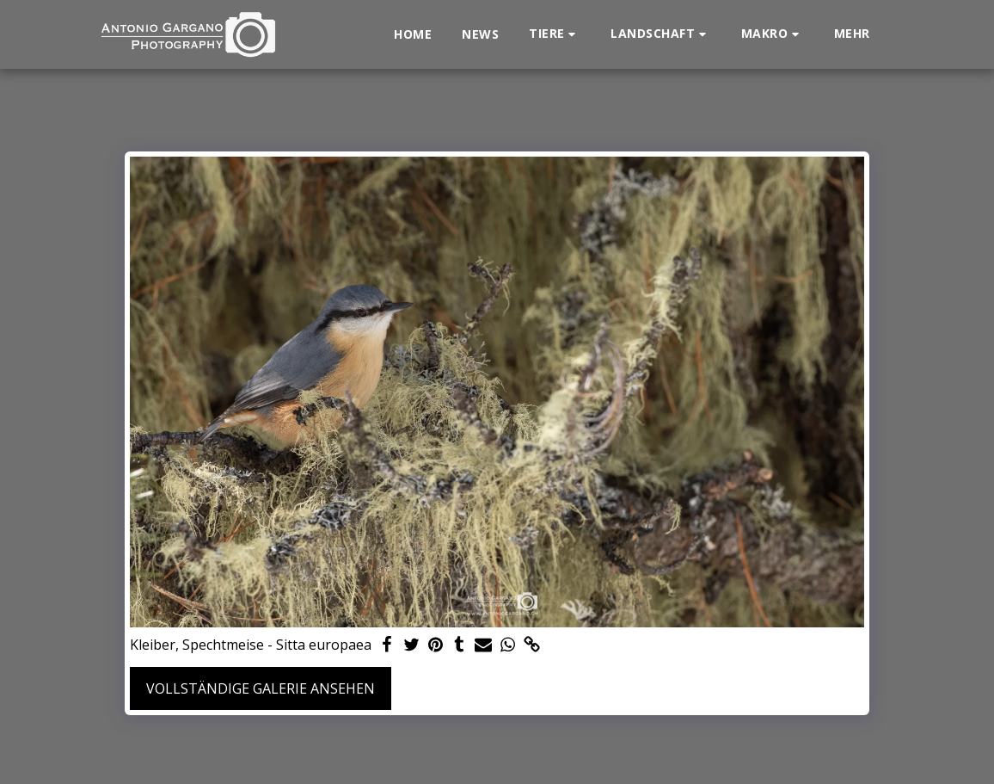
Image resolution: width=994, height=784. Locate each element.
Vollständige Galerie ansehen (260, 688)
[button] (554, 34)
